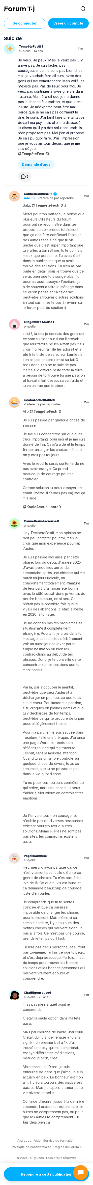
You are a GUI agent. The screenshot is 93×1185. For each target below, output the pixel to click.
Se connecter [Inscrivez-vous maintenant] (25, 23)
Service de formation (58, 1140)
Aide (37, 1140)
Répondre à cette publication (46, 1174)
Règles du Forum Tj (68, 1147)
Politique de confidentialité (31, 1147)
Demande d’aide (36, 164)
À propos (24, 1140)
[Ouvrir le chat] (80, 1172)
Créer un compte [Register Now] (68, 23)
